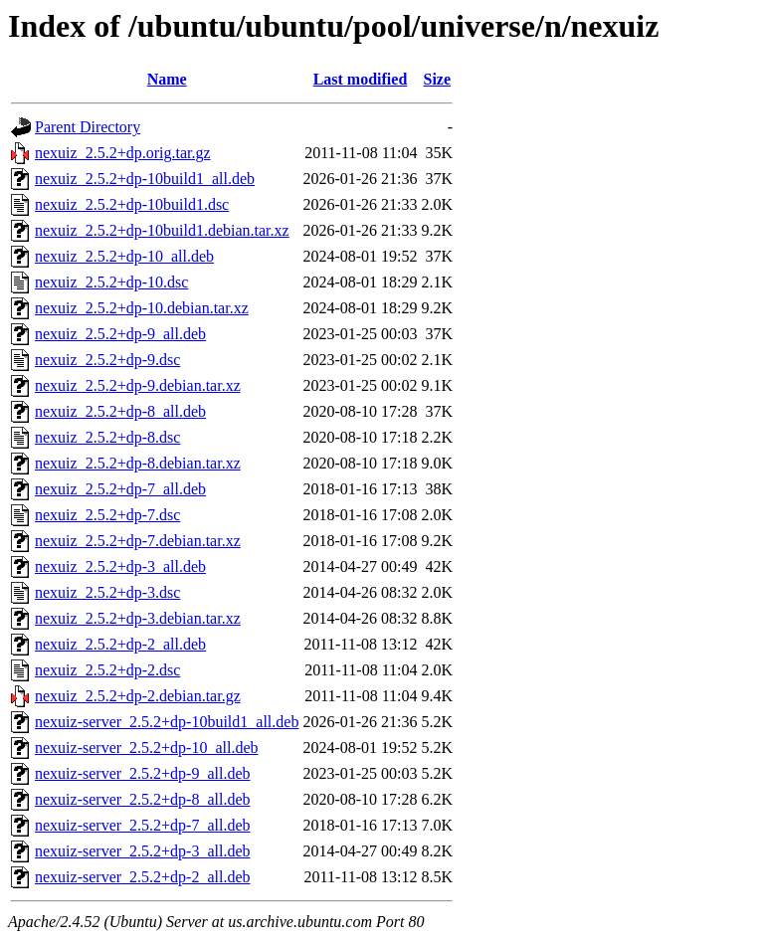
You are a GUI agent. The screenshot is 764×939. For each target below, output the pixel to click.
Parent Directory (87, 126)
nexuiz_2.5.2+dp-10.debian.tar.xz (142, 307)
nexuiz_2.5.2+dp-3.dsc (107, 592)
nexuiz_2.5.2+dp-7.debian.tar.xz (138, 540)
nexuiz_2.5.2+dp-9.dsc (107, 359)
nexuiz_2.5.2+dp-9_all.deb (120, 333)
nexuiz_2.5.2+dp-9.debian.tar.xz (138, 385)
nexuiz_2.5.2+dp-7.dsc (107, 514)
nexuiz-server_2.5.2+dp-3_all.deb (143, 851)
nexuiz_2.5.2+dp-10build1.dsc (132, 204)
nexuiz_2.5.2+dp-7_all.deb (120, 488)
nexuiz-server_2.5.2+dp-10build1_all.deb (166, 721)
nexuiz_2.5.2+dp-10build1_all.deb (145, 178)
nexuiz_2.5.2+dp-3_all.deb (120, 566)
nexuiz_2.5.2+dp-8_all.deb (120, 411)
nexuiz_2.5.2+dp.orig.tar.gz (123, 152)
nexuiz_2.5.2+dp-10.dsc (111, 282)
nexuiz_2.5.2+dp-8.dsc (107, 437)
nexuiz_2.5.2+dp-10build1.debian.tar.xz (162, 230)
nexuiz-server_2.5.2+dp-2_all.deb (143, 876)
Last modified (360, 79)
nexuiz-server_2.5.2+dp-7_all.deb (143, 825)
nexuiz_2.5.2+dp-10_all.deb (124, 256)
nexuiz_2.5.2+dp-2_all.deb (120, 644)
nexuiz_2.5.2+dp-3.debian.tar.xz (138, 618)
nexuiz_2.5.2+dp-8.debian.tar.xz (138, 463)
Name (167, 79)
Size (438, 79)
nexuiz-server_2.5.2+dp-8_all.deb (143, 799)
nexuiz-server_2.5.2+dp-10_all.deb (147, 747)
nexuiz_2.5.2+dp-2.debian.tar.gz (138, 695)
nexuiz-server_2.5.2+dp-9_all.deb (143, 773)
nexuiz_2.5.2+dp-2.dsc (107, 669)
